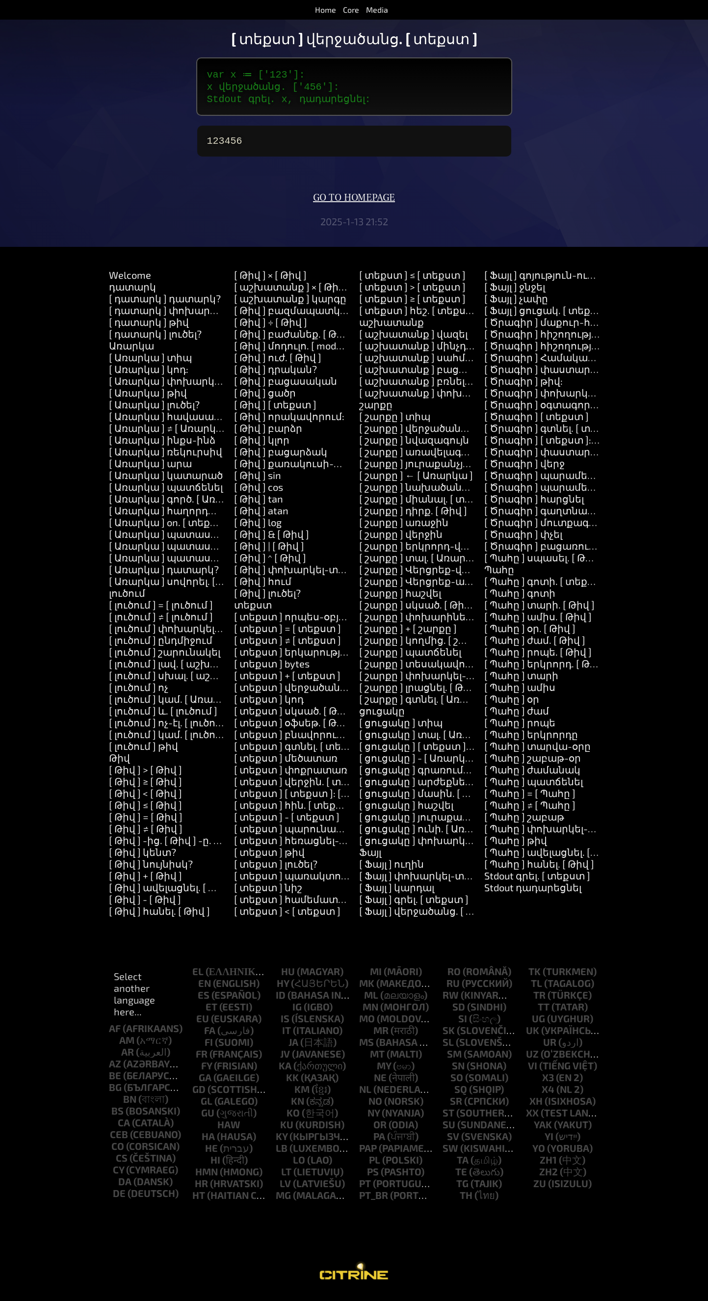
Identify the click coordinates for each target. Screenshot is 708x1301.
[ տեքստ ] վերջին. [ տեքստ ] (304, 786)
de (119, 1198)
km (302, 1094)
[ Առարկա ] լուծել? (154, 409)
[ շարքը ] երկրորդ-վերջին (425, 551)
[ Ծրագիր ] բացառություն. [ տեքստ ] (576, 551)
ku (286, 1129)
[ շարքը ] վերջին (401, 539)
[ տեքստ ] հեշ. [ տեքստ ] (419, 315)
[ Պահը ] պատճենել (533, 786)
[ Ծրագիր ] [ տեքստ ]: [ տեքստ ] (563, 445)
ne (380, 1082)
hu (288, 976)
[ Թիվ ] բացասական (285, 386)
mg (283, 1200)
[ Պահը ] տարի (521, 680)
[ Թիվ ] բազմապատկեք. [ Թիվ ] (311, 315)
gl (206, 1106)
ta (463, 1164)
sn (458, 1070)
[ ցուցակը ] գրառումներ (420, 774)
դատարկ (132, 291)
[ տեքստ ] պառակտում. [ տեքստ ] (319, 880)
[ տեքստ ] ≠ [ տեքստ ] (287, 645)
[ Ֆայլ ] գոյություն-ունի (542, 280)
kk (292, 1082)
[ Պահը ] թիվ (515, 845)
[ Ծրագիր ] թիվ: (523, 386)
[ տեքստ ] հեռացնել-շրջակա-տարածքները (345, 845)
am (126, 1045)
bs (117, 1115)
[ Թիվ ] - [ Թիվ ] (145, 904)
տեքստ (253, 609)
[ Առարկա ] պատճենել (166, 492)
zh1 (548, 1164)
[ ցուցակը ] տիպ (401, 727)
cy (118, 1174)
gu (207, 1117)
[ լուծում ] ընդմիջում (160, 645)
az (115, 1068)
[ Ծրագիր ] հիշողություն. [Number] (570, 350)
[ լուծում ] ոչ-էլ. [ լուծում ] (170, 727)
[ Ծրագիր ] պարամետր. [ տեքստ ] (570, 480)
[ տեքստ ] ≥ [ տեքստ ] (412, 303)
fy (206, 1070)
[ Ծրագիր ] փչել (523, 539)
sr (456, 1106)
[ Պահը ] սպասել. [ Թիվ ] (543, 562)
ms (366, 1047)
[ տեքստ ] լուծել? (275, 869)
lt (286, 1176)
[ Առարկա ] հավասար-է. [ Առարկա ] (199, 421)
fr (202, 1058)
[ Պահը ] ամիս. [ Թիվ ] (538, 621)
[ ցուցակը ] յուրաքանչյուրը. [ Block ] (448, 821)
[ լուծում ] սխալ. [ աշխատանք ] (187, 680)
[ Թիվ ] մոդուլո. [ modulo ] (294, 350)
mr (381, 1035)
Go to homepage (354, 202)
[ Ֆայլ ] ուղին (391, 869)
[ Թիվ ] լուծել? (267, 598)
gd (199, 1094)
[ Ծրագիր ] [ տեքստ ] (536, 421)
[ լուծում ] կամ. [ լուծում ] (170, 739)
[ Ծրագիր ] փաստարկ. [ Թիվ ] (558, 374)
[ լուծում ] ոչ (138, 692)
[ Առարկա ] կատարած (166, 480)
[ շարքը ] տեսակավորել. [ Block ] (439, 668)
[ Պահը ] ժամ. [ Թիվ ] (534, 645)
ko (293, 1117)
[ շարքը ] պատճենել (410, 657)
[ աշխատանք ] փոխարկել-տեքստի (450, 397)
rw (451, 1000)
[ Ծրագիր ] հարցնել (534, 503)
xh (536, 1106)
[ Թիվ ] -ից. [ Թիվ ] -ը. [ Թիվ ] (177, 845)
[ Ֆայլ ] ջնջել (514, 291)
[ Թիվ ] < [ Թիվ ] (145, 798)
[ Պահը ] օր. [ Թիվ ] (530, 633)
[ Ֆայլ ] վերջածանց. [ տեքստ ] (434, 916)
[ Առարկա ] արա (150, 468)
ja (293, 1047)
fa (209, 1035)
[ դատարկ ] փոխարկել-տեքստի (191, 315)
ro (454, 976)
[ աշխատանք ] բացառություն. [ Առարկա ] (466, 374)
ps (373, 1176)
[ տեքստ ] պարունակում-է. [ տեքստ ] (328, 833)
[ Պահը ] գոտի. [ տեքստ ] (546, 586)
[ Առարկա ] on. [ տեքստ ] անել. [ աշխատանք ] (223, 527)
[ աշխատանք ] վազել (413, 339)
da (124, 1186)
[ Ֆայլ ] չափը (516, 303)
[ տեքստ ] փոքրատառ (290, 774)
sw (450, 1153)
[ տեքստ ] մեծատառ (286, 763)
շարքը (376, 409)
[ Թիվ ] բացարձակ (280, 456)
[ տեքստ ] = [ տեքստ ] (287, 633)
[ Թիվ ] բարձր (268, 433)
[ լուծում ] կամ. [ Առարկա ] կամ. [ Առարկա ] (217, 704)
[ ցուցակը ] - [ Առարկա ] (419, 763)
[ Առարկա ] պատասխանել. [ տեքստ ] (203, 539)
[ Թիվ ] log (258, 527)
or (380, 1129)
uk (532, 1035)
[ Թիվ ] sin (257, 480)
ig (297, 1011)
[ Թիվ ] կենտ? (142, 857)
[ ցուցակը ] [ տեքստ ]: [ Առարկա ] (442, 751)
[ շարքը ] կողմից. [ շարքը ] (425, 645)
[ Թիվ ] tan (258, 503)
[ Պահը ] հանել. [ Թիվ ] (539, 869)
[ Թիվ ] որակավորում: (289, 421)
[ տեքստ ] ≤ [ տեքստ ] (412, 280)
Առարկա (131, 350)
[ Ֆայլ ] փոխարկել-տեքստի (429, 880)
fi (209, 1047)
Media (377, 9)
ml (371, 1000)
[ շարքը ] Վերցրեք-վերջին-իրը (437, 574)
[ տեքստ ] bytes (272, 668)
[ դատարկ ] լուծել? (155, 339)
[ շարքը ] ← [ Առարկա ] (416, 480)
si (462, 1023)
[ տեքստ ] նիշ (268, 892)
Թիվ (119, 763)
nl (365, 1094)
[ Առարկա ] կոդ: (148, 374)
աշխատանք (391, 327)
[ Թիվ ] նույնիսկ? (151, 869)
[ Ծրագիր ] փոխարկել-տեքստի (564, 397)
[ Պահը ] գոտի (519, 598)
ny (373, 1117)
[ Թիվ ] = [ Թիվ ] (146, 821)
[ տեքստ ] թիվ (269, 857)
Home (325, 9)
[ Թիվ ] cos (258, 492)
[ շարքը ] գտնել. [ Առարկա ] (428, 704)
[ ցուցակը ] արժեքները (418, 786)
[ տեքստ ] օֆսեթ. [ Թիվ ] (294, 727)
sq (460, 1094)
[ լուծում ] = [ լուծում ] (161, 609)
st (448, 1117)
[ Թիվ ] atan (261, 515)
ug (538, 1023)
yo (538, 1153)
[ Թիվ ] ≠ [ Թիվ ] (146, 833)
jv (285, 1058)
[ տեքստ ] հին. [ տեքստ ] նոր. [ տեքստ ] (332, 810)
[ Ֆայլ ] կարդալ (396, 892)
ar (127, 1056)
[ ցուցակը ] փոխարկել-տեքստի (441, 845)
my (384, 1070)
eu (202, 1023)
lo (299, 1164)
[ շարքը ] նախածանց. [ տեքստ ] (440, 492)
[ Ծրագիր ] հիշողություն (546, 339)
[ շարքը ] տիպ (394, 421)
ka (285, 1070)
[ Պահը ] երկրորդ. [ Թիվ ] (546, 668)
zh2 (548, 1176)
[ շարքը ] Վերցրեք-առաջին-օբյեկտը (452, 586)
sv (453, 1141)
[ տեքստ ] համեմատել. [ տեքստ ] (317, 904)
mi (376, 976)
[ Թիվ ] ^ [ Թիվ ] (270, 562)
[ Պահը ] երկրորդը (531, 739)
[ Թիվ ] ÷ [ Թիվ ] (270, 327)
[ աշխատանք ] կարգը (290, 303)
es (204, 1000)
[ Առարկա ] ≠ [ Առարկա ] (170, 433)
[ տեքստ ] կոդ (269, 704)
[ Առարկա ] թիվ (148, 397)
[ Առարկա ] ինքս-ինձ (162, 445)
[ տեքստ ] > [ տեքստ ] (412, 291)
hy (283, 988)
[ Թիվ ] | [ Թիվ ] (269, 551)
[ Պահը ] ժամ (516, 715)
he (211, 1153)
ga (205, 1082)
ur (549, 1047)
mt (377, 1058)
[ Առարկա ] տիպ (150, 362)
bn (129, 1104)
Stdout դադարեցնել (532, 892)
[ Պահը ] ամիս (519, 692)
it (286, 1035)
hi (215, 1164)
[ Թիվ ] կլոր (261, 445)
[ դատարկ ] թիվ (149, 327)
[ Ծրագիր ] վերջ (524, 468)
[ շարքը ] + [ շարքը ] (408, 633)
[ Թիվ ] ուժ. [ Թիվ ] (277, 362)
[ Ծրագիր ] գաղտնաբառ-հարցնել (570, 515)
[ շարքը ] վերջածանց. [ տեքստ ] (439, 433)
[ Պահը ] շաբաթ (524, 821)
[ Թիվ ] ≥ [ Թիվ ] (145, 786)
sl (448, 1047)
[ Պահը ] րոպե (519, 727)
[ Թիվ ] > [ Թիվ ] (145, 774)
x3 (548, 1082)
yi (549, 1141)
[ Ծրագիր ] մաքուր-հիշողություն (568, 327)
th (466, 1200)
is (285, 1023)
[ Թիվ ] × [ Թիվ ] (270, 280)
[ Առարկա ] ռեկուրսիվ (165, 456)
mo (367, 1023)
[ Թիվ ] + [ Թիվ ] (145, 880)
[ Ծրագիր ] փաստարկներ (550, 456)
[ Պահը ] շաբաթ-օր (532, 763)
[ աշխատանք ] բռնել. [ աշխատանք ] (452, 386)
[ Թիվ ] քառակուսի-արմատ (304, 468)
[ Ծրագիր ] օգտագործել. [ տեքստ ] (571, 409)
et (211, 1011)
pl (374, 1164)
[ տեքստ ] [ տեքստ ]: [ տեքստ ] (310, 798)
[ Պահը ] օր (511, 704)
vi (532, 1070)
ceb (119, 1139)
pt (365, 1188)
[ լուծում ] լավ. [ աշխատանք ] (182, 668)
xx (532, 1117)
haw (228, 1129)
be (115, 1080)
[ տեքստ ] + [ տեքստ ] (287, 680)
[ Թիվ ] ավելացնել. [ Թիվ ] (172, 892)
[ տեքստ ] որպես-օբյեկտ (297, 621)
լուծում (127, 598)
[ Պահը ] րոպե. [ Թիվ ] (538, 657)
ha (208, 1141)
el (198, 976)
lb (282, 1153)
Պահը (499, 574)
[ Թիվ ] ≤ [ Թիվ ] (145, 810)
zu (539, 1188)
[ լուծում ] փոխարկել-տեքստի (186, 633)
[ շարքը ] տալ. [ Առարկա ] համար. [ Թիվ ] (461, 562)
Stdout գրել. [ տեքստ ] (537, 880)
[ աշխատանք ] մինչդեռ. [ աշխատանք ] (459, 350)
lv (285, 1188)
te (461, 1176)
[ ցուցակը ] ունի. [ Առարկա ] (430, 833)
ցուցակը (382, 715)
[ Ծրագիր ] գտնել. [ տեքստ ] (554, 433)
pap (368, 1153)
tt (544, 1011)
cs (122, 1162)
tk (534, 976)
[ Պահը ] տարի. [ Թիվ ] (539, 609)
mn (370, 1011)
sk (449, 1035)
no (375, 1106)
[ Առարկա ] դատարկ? (164, 574)
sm (454, 1058)
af (115, 1033)
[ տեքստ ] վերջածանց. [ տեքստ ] (316, 692)
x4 (548, 1094)
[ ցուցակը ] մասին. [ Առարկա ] (436, 798)
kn (297, 1106)
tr (539, 1000)
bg (115, 1092)
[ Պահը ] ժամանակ (532, 774)
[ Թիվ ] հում (262, 586)
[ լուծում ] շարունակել (164, 657)
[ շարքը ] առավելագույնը (423, 456)
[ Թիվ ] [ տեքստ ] (275, 409)
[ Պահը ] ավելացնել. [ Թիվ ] (551, 857)
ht (198, 1200)
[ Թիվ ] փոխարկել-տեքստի (303, 574)
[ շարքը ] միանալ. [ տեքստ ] (428, 503)
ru (453, 988)
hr (201, 1188)
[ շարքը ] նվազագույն (414, 445)
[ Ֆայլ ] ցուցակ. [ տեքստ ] (547, 315)
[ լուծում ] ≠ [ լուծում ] (161, 621)
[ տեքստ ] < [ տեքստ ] (287, 916)
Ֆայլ (370, 857)
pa (379, 1141)
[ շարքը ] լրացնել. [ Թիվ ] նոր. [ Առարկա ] (461, 692)
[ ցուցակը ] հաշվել (406, 810)
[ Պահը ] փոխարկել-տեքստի (558, 833)
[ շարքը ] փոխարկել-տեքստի (434, 680)
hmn (206, 1176)
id (281, 1000)
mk (366, 988)
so (456, 1082)
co (117, 1151)
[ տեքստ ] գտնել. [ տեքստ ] (301, 751)
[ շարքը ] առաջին (403, 527)
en (204, 988)
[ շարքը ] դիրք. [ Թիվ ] (413, 515)
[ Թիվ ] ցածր (265, 397)
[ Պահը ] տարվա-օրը (537, 751)
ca (124, 1127)
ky (282, 1141)
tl (536, 988)
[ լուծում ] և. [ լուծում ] (163, 715)
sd (458, 1011)
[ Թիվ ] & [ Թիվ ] (271, 539)
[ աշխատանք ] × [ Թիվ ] (292, 291)
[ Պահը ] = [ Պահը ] (530, 798)
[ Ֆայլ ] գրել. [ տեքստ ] (414, 904)
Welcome (130, 280)
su (449, 1129)
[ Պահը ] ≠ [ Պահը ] (530, 810)
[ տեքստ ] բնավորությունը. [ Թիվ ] (320, 739)
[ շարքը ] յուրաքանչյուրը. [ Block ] (442, 468)
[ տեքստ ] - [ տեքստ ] (287, 821)
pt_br (373, 1200)
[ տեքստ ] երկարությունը (299, 657)
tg (462, 1188)
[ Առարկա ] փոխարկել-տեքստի (190, 386)
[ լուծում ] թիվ (143, 751)
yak (543, 1129)
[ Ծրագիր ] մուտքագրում (548, 527)
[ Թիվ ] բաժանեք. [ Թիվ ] (294, 339)
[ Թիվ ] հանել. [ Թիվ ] (159, 916)
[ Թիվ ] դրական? (275, 374)
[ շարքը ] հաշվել (400, 598)
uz (532, 1058)
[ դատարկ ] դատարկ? (165, 303)
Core (351, 9)
